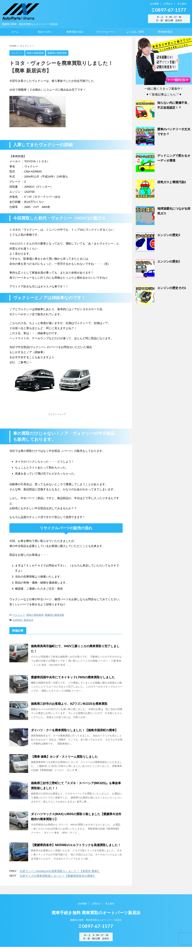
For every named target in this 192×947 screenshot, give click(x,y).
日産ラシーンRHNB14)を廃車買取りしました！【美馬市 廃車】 (60, 871)
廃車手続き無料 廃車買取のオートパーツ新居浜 (96, 912)
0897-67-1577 (169, 10)
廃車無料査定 (165, 31)
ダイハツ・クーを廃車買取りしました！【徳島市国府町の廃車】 (74, 730)
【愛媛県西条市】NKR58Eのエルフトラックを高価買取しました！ (76, 845)
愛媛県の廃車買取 (54, 615)
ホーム (15, 31)
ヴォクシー (19, 615)
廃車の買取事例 (35, 615)
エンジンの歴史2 (168, 261)
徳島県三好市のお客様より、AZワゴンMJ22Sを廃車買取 (69, 703)
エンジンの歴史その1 (171, 288)
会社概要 (154, 3)
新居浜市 (28, 620)
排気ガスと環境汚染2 (171, 182)
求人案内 (181, 3)
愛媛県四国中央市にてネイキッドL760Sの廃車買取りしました (73, 677)
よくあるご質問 (135, 31)
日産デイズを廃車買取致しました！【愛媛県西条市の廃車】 (58, 875)
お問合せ (168, 3)
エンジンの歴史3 (168, 235)
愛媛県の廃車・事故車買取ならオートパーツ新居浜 (96, 920)
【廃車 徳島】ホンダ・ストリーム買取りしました (64, 756)
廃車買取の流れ (75, 31)
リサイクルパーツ (105, 31)
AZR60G (17, 620)
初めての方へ (45, 31)
